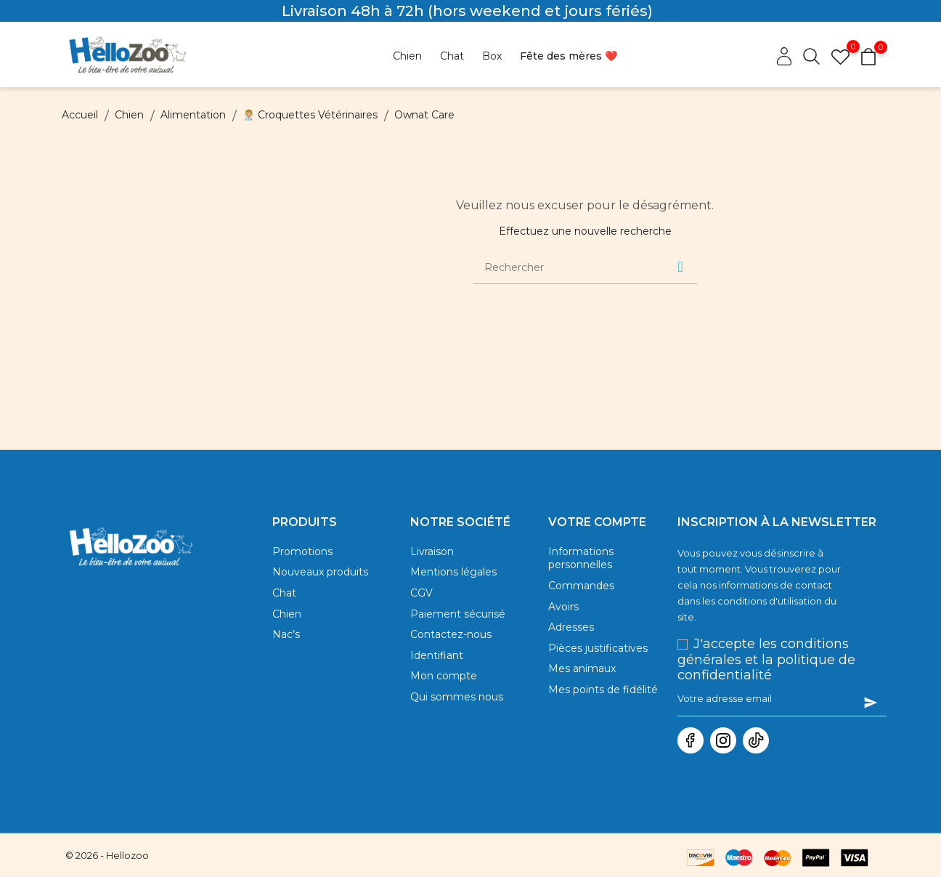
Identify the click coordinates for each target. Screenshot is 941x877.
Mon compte (443, 689)
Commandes (581, 590)
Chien (286, 621)
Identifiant (436, 667)
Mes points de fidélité (603, 705)
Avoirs (563, 614)
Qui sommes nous (456, 712)
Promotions (302, 552)
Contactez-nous (451, 643)
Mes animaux (582, 682)
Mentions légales (453, 574)
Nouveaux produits (320, 574)
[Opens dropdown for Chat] (452, 57)
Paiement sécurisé (457, 621)
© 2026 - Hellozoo (107, 855)
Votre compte (597, 522)
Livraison (432, 552)
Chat (284, 598)
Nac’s (286, 643)
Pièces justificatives (598, 659)
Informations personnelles (581, 560)
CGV (421, 598)
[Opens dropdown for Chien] (407, 57)
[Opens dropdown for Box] (492, 57)
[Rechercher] (567, 267)
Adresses (571, 636)
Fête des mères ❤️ (568, 55)
